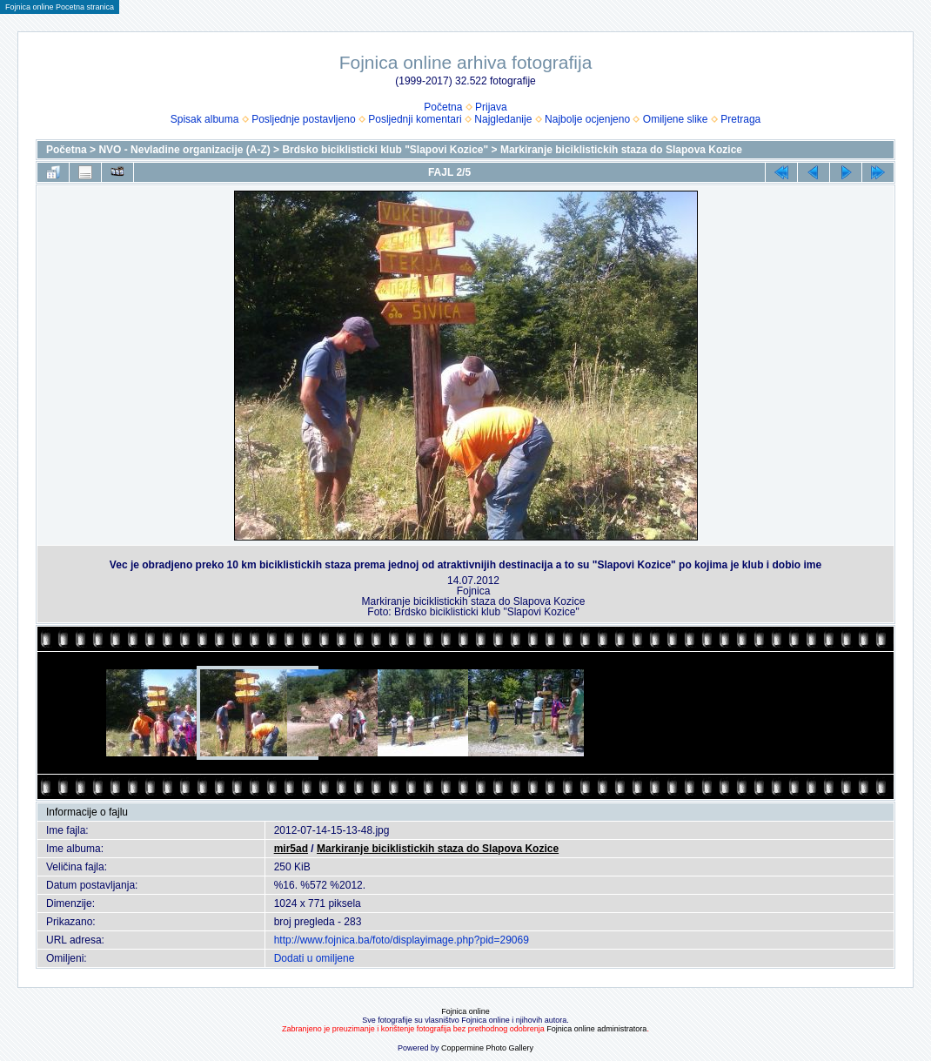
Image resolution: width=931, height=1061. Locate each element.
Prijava (491, 107)
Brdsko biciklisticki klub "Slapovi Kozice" (385, 150)
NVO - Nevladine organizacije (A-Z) (184, 150)
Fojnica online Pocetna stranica (59, 7)
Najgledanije (503, 119)
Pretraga (740, 119)
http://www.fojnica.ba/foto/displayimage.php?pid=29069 (401, 940)
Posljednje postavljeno (303, 119)
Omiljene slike (675, 119)
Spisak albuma (205, 119)
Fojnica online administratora (596, 1028)
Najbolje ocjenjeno (587, 119)
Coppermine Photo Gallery (487, 1048)
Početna (443, 107)
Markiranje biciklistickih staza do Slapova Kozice (621, 150)
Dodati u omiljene (314, 958)
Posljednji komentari (414, 119)
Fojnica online (465, 1011)
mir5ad (291, 849)
